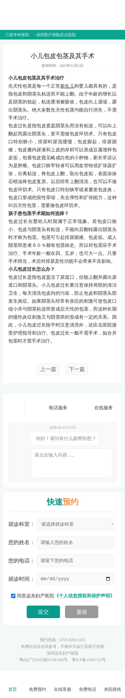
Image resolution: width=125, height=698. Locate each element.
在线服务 (94, 407)
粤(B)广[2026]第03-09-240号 (44, 659)
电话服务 (49, 407)
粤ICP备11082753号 (89, 659)
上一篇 (48, 369)
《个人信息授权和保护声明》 (84, 595)
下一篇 (77, 369)
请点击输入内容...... (54, 455)
